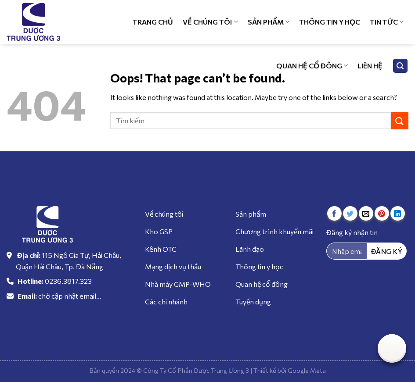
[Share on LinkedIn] (397, 213)
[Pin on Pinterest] (382, 213)
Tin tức (387, 22)
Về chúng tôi (210, 22)
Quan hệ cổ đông (312, 65)
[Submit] (399, 120)
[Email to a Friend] (366, 213)
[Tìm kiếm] (400, 66)
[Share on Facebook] (334, 213)
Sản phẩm (268, 22)
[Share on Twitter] (350, 213)
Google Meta (307, 370)
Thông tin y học (329, 22)
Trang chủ (153, 22)
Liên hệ (370, 65)
